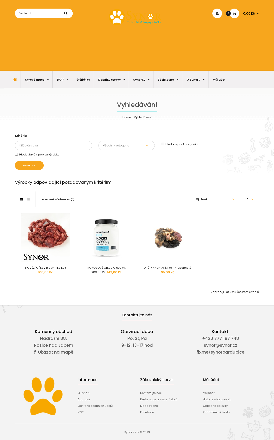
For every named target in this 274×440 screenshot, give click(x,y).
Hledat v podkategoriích (180, 144)
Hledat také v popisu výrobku (37, 154)
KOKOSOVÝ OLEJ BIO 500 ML (106, 268)
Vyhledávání (142, 117)
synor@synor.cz (220, 345)
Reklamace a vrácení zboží (159, 399)
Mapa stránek (149, 406)
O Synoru (84, 393)
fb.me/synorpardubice (220, 352)
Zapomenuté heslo (216, 412)
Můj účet (208, 393)
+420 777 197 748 (220, 338)
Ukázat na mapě (53, 352)
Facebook (147, 412)
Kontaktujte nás (151, 393)
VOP (81, 412)
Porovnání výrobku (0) (58, 199)
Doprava (84, 399)
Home (126, 117)
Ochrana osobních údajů (95, 406)
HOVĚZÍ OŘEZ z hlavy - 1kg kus (45, 268)
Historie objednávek (217, 399)
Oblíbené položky (215, 406)
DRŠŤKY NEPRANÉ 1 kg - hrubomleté (167, 268)
